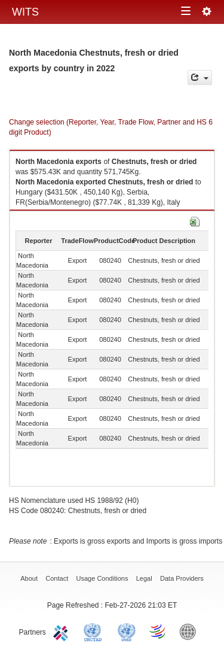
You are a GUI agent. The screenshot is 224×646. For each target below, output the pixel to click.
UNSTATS (127, 631)
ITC (63, 631)
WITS (25, 12)
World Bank (190, 631)
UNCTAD (95, 631)
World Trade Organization (158, 631)
